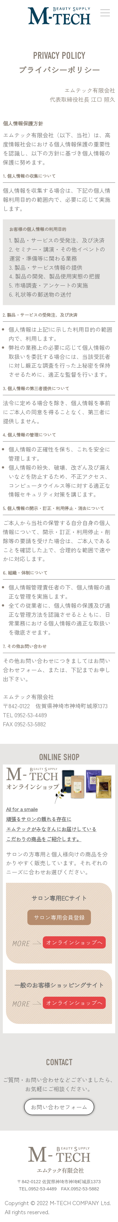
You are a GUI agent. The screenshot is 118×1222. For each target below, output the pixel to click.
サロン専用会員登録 (59, 917)
